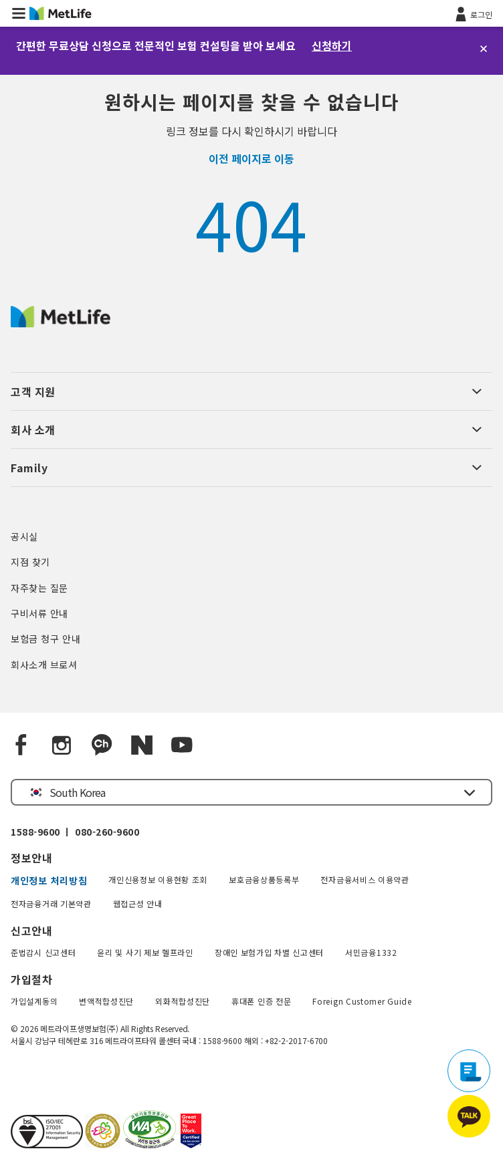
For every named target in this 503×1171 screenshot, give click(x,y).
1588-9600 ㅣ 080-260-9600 (75, 831)
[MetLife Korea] (60, 323)
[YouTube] (182, 745)
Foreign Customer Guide (361, 1001)
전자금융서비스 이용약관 (364, 879)
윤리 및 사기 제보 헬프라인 (145, 952)
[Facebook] (21, 745)
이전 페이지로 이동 (251, 158)
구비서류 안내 (39, 613)
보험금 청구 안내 (45, 638)
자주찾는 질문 (39, 588)
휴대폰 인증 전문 (261, 1001)
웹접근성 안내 (138, 903)
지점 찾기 (30, 561)
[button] (19, 13)
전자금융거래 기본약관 (51, 903)
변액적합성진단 (106, 1001)
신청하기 (332, 45)
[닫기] (483, 48)
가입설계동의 (34, 1001)
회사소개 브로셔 (44, 664)
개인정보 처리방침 (49, 880)
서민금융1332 (371, 952)
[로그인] (472, 13)
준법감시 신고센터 (43, 952)
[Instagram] (61, 745)
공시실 (24, 536)
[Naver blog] (142, 745)
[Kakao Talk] (101, 745)
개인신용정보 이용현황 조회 (157, 879)
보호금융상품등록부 (264, 879)
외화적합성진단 (182, 1001)
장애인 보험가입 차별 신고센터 (269, 952)
